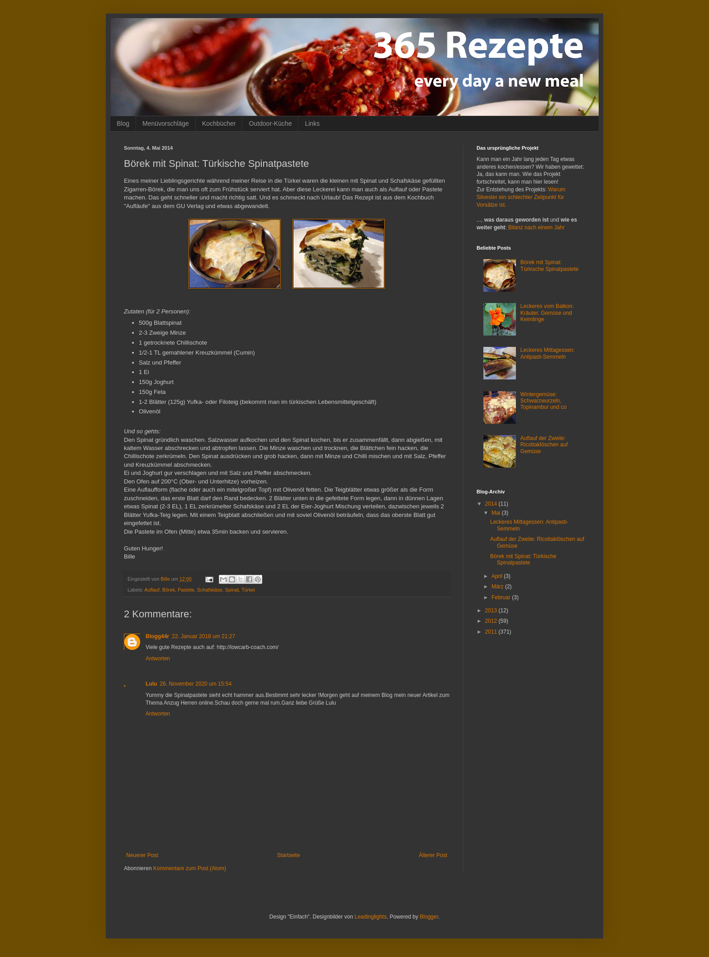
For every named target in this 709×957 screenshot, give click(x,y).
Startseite (288, 855)
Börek (168, 589)
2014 (492, 504)
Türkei (248, 589)
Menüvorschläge (165, 123)
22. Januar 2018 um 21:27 (203, 636)
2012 (492, 621)
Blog (123, 123)
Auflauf (152, 589)
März (498, 586)
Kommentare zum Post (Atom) (189, 868)
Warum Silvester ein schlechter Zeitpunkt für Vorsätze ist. (521, 197)
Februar (502, 597)
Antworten (158, 658)
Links (312, 123)
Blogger (429, 917)
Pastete (186, 589)
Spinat (232, 589)
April (498, 576)
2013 (492, 610)
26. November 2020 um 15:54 (196, 684)
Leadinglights (370, 917)
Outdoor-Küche (270, 123)
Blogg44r (157, 636)
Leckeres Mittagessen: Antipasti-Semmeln (547, 353)
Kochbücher (219, 123)
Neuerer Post (142, 855)
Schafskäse (209, 589)
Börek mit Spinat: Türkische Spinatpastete (549, 265)
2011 (492, 632)
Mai (497, 513)
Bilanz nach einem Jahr (536, 227)
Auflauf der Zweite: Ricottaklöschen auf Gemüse (544, 445)
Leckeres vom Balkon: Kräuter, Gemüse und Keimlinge (547, 312)
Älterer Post (433, 855)
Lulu (151, 684)
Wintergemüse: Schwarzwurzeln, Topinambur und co (543, 401)
